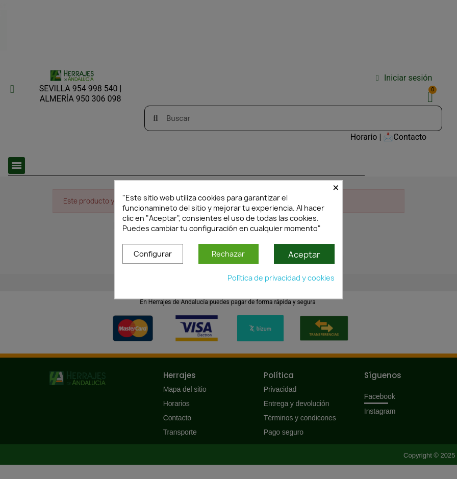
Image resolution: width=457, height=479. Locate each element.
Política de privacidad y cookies (281, 278)
